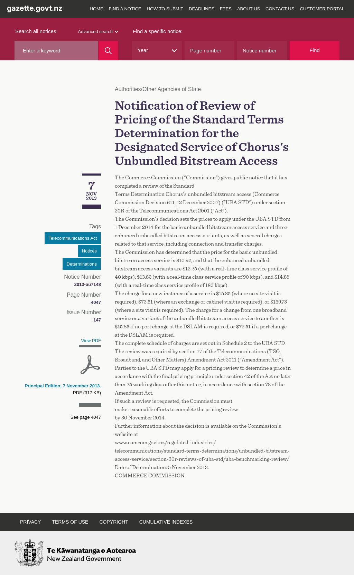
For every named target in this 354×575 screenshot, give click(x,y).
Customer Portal (322, 8)
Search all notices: (36, 31)
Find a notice (125, 8)
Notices (89, 251)
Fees (226, 8)
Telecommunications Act (73, 238)
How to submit (165, 8)
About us (248, 8)
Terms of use (70, 522)
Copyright (113, 522)
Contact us (280, 8)
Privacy (30, 522)
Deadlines (201, 8)
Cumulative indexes (166, 522)
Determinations (82, 264)
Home (96, 8)
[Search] (108, 50)
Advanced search (98, 31)
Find (314, 50)
